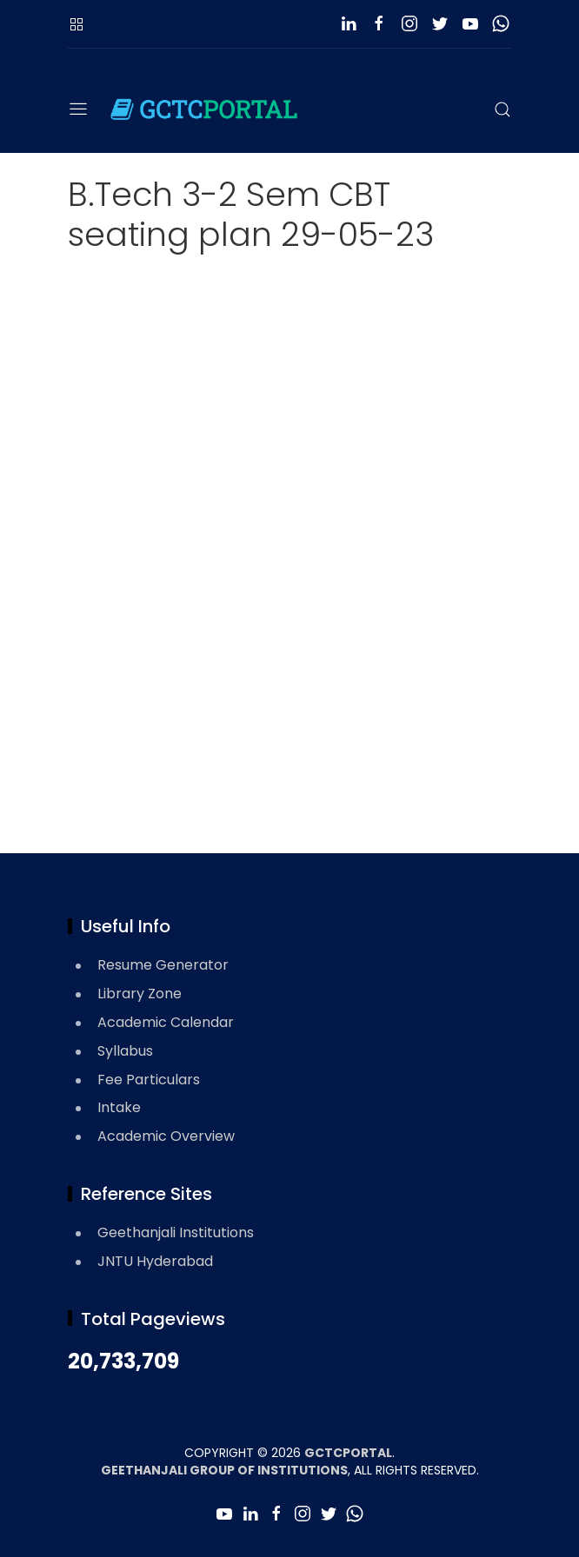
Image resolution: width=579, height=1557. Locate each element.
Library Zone (139, 994)
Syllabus (125, 1051)
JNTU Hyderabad (155, 1261)
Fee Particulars (148, 1080)
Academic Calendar (165, 1022)
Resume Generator (163, 965)
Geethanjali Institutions (175, 1232)
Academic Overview (166, 1136)
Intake (119, 1107)
